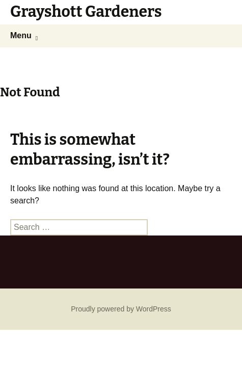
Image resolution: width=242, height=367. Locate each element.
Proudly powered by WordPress (121, 309)
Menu (21, 35)
